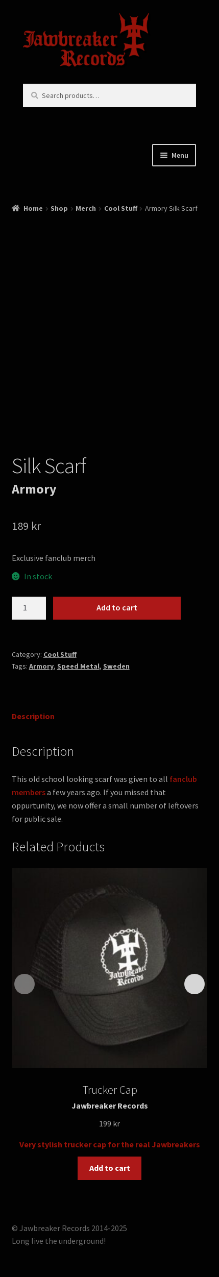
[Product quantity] (29, 608)
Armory (41, 666)
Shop (59, 208)
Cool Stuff (120, 208)
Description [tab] (33, 716)
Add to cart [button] (109, 1168)
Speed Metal (78, 666)
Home (33, 208)
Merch (86, 208)
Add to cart (116, 607)
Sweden (116, 666)
